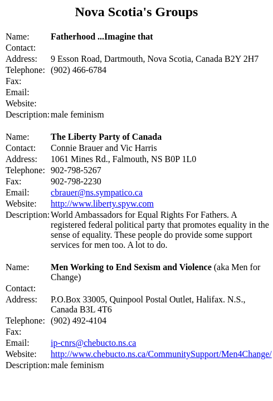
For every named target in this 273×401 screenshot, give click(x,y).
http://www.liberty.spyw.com (102, 203)
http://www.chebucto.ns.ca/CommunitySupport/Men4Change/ (161, 354)
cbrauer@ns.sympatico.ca (97, 192)
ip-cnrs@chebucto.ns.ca (93, 343)
